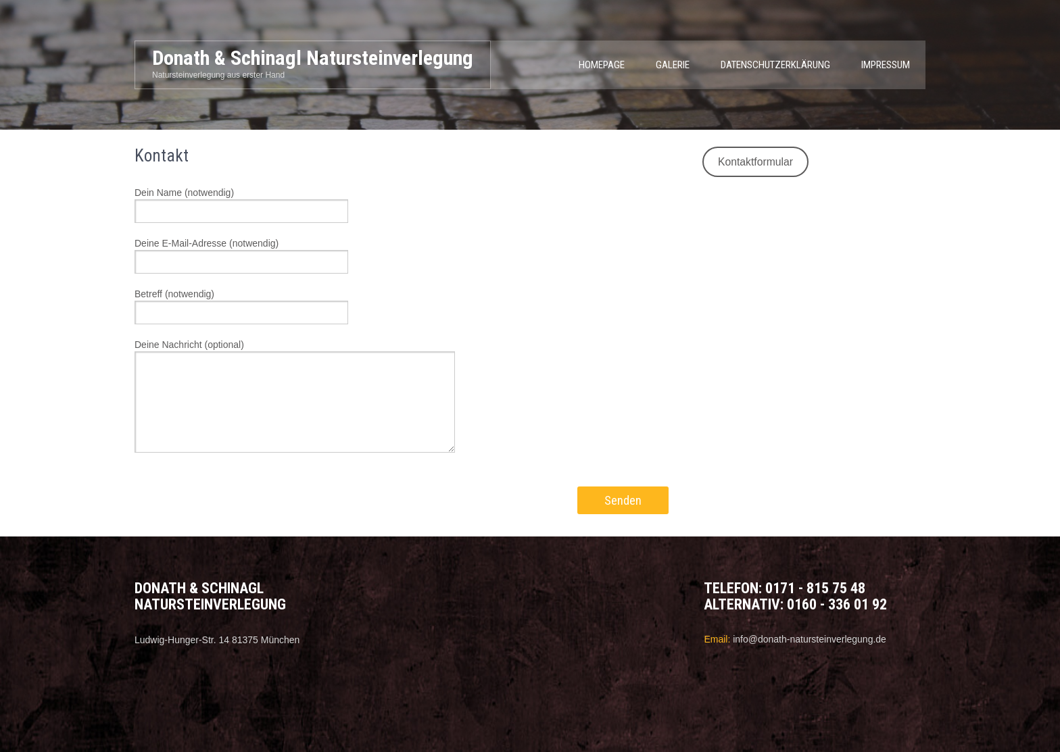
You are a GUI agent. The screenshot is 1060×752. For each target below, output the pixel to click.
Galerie (673, 65)
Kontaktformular (755, 162)
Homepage (602, 65)
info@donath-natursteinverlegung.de (809, 639)
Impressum (885, 65)
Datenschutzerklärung (775, 65)
